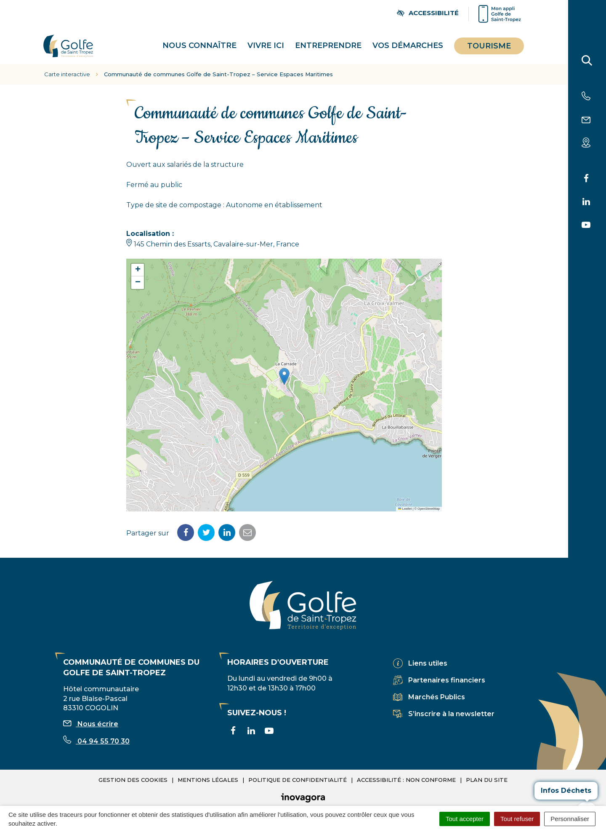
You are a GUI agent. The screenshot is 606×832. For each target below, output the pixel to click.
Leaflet (405, 498)
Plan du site (487, 768)
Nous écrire (90, 713)
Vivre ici (265, 40)
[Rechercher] (587, 62)
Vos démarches (407, 40)
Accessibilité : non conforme (406, 768)
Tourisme (489, 40)
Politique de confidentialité (297, 768)
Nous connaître (199, 40)
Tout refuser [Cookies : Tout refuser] (517, 818)
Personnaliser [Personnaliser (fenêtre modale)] (569, 818)
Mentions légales (208, 768)
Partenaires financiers (446, 669)
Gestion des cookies (132, 768)
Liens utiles (427, 652)
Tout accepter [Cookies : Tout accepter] (465, 818)
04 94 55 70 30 (96, 730)
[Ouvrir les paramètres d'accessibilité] (428, 12)
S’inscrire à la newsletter (451, 702)
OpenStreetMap (428, 498)
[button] (284, 365)
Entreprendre (328, 40)
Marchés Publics (436, 686)
